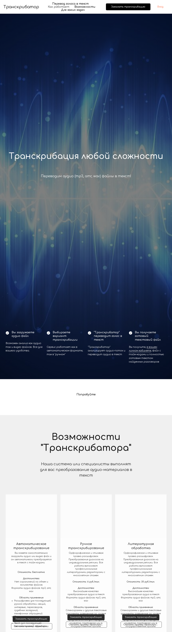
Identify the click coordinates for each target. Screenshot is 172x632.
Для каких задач (73, 9)
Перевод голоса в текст (70, 3)
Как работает (58, 6)
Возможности (84, 6)
